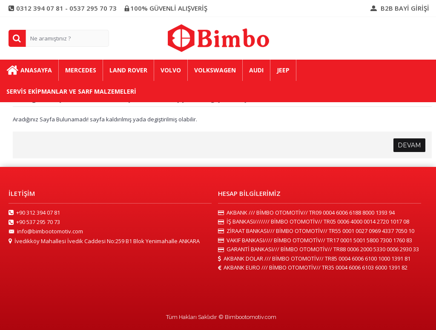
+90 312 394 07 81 (34, 213)
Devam (409, 145)
